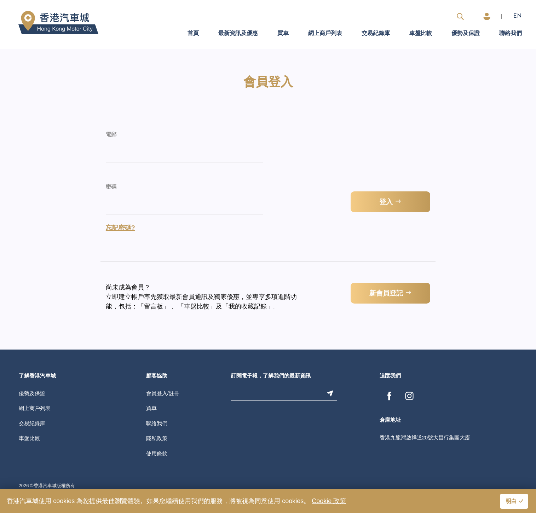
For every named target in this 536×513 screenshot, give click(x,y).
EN (517, 16)
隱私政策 (156, 438)
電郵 (111, 135)
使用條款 (156, 453)
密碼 (111, 187)
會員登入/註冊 (162, 393)
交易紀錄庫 (376, 33)
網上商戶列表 (325, 33)
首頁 (193, 33)
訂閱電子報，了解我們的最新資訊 (271, 376)
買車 (283, 33)
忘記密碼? (120, 227)
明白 (511, 502)
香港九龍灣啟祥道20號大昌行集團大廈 (425, 437)
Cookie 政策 (329, 501)
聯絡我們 (510, 33)
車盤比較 (420, 33)
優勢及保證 (465, 33)
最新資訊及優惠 (238, 33)
